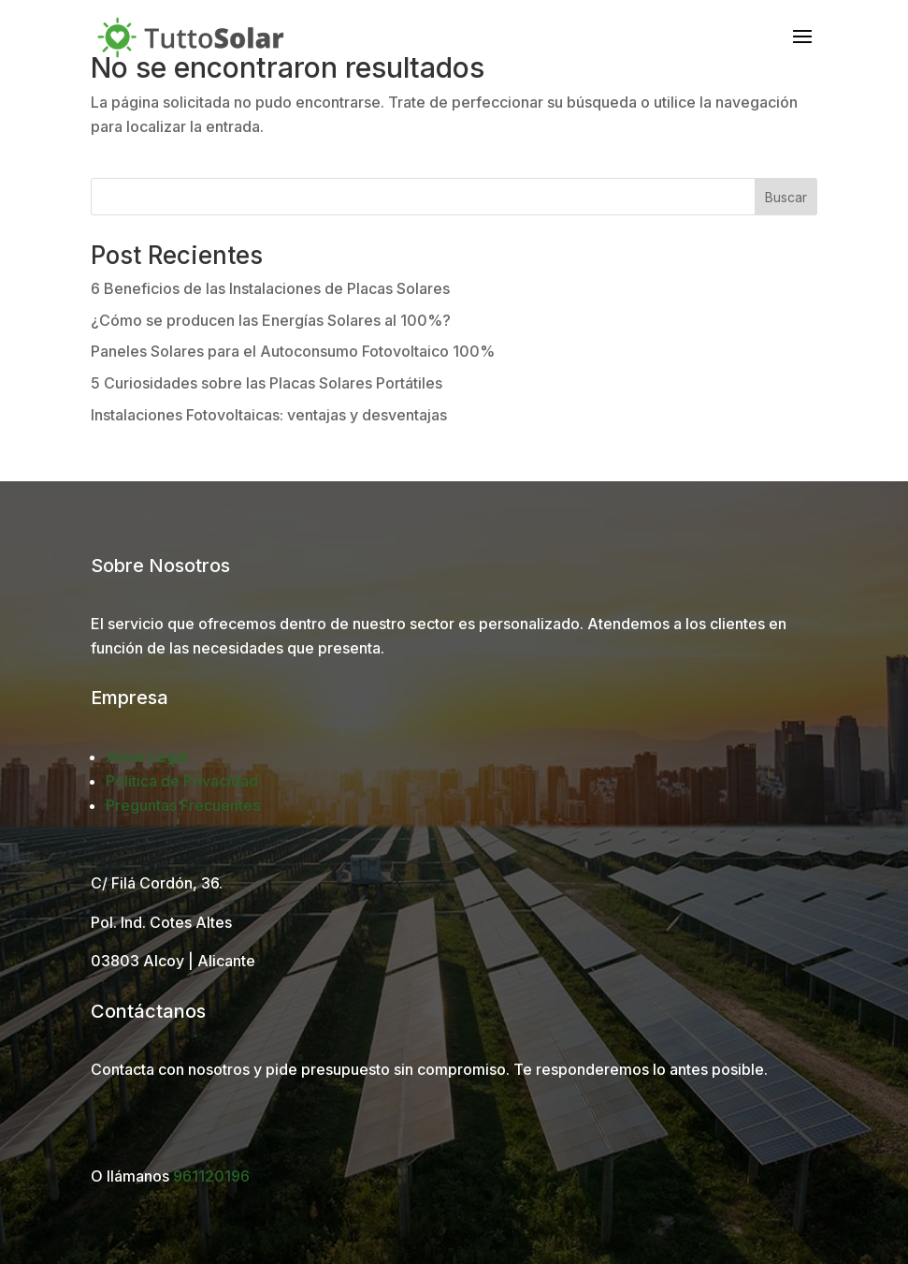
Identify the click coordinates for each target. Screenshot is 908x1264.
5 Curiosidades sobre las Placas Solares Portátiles (266, 383)
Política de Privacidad (182, 781)
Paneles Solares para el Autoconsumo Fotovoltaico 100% (293, 351)
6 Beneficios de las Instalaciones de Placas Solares (270, 288)
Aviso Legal (147, 756)
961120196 (211, 1176)
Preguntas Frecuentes (183, 805)
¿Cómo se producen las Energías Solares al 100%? (271, 320)
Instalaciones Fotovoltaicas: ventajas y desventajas (269, 414)
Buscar (786, 197)
